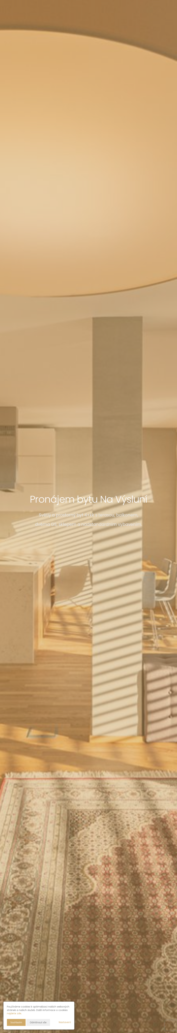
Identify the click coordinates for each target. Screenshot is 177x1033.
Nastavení (65, 1022)
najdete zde (14, 1013)
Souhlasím (16, 1022)
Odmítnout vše (38, 1022)
